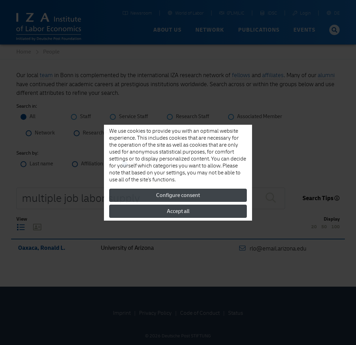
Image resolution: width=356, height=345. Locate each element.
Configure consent (178, 195)
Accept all (178, 211)
